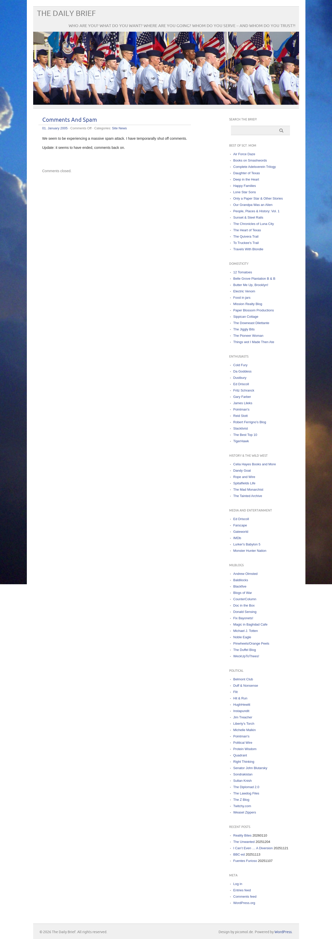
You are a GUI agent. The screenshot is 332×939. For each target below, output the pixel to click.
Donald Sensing (245, 612)
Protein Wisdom (245, 749)
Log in (237, 884)
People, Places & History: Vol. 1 (256, 211)
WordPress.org (244, 903)
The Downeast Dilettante (251, 323)
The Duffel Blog (244, 650)
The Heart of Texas (247, 230)
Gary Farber (242, 397)
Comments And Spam (69, 120)
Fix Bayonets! (243, 618)
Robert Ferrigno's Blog (249, 422)
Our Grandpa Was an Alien (252, 205)
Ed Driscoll (241, 384)
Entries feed (242, 890)
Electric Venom (244, 291)
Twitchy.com (242, 806)
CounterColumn (244, 599)
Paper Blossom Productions (253, 310)
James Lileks (242, 403)
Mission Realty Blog (247, 304)
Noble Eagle (242, 637)
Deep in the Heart (246, 179)
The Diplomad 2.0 (246, 787)
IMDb (237, 538)
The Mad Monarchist (248, 489)
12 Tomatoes (242, 272)
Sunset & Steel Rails (248, 217)
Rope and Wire (244, 477)
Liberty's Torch (243, 723)
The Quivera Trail (246, 236)
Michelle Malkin (244, 730)
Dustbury (239, 378)
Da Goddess (242, 371)
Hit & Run (240, 698)
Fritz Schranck (243, 390)
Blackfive (239, 586)
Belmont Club (243, 679)
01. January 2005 (55, 128)
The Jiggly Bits (244, 329)
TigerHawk (241, 441)
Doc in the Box (244, 605)
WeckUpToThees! (246, 656)
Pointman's (241, 409)
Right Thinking (243, 762)
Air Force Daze (244, 154)
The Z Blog (241, 800)
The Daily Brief (66, 13)
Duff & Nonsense (245, 685)
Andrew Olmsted (245, 574)
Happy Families (244, 186)
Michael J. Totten (245, 631)
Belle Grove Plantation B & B (254, 278)
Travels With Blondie (248, 249)
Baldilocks (240, 580)
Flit (235, 692)
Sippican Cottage (245, 316)
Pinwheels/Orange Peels (251, 643)
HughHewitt (241, 704)
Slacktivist (240, 428)
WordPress (283, 932)
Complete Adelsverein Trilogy (254, 167)
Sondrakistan (242, 774)
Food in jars (241, 297)
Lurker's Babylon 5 (246, 544)
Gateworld (240, 532)
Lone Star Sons (244, 192)
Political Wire (242, 743)
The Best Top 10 (245, 435)
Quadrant (240, 755)
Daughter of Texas (246, 173)
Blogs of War (242, 593)
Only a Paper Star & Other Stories (258, 198)
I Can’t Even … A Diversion (253, 848)
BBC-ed (239, 854)
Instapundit (241, 711)
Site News (119, 128)
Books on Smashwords (250, 160)
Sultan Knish (242, 781)
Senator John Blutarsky (250, 768)
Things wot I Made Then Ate (253, 342)
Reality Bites (242, 835)
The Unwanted (244, 842)
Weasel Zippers (244, 812)
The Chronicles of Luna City (253, 224)
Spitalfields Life (244, 483)
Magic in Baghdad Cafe (250, 624)
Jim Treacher (242, 717)
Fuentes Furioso (245, 861)
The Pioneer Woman (248, 336)
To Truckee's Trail (246, 243)
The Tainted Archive (247, 496)
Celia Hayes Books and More (254, 464)
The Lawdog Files (246, 793)
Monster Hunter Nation (249, 551)
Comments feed (245, 896)
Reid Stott (240, 416)
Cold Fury (240, 365)
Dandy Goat (242, 470)
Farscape (240, 525)
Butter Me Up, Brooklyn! (250, 285)
